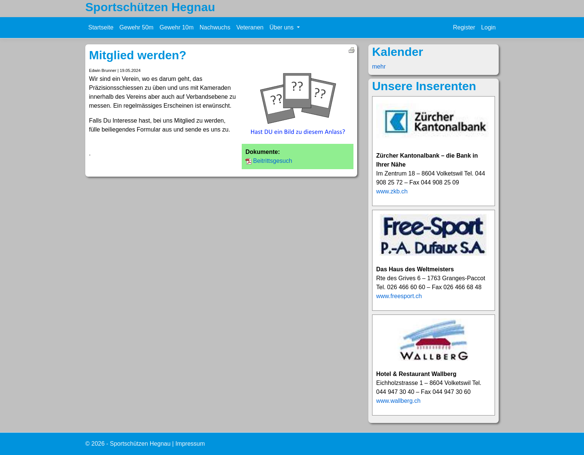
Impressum (190, 443)
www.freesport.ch (399, 296)
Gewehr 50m (137, 27)
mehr (378, 66)
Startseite (101, 27)
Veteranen (249, 27)
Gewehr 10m (176, 27)
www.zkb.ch (391, 191)
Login (488, 27)
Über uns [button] (282, 27)
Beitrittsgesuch (272, 161)
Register (464, 27)
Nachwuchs (215, 27)
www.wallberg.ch (398, 401)
